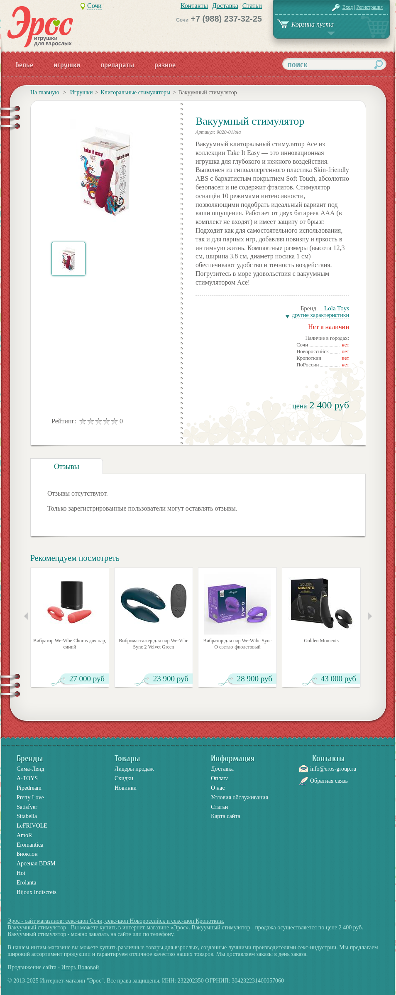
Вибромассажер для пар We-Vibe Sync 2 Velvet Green (153, 644)
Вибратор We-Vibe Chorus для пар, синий (69, 644)
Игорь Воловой (80, 967)
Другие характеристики (320, 315)
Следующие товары (370, 616)
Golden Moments (321, 641)
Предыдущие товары (26, 616)
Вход (347, 7)
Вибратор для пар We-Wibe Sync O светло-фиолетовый (237, 644)
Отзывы (66, 466)
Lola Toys (336, 308)
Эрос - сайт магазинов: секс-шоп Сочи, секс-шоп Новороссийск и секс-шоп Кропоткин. (115, 921)
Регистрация (369, 7)
